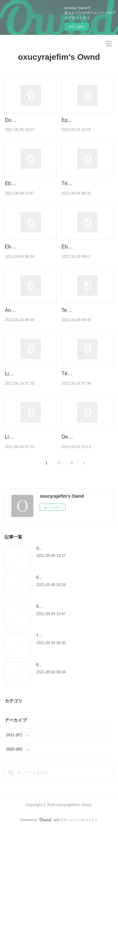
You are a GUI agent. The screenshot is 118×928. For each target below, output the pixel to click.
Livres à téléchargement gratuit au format (30, 526)
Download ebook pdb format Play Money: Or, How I (30, 128)
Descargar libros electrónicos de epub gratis (85, 526)
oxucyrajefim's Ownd (59, 57)
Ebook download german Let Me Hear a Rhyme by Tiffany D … (30, 207)
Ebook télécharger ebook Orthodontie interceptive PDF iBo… (30, 287)
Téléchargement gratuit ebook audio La (69, 733)
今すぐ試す (77, 26)
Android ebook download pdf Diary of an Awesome (29, 366)
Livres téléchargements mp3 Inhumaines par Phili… (30, 446)
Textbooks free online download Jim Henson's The (85, 366)
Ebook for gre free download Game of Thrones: (83, 287)
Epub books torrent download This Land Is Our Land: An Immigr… (87, 128)
